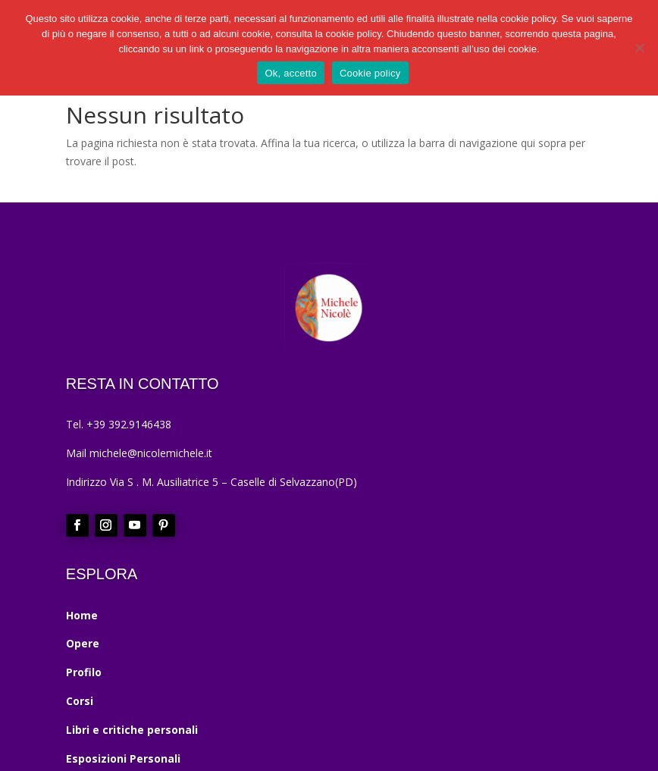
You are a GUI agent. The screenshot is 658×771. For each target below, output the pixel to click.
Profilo (84, 672)
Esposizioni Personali (123, 758)
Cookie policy (370, 73)
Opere (82, 643)
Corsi (79, 701)
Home (82, 615)
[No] (639, 47)
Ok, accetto (291, 73)
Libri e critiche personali (132, 729)
